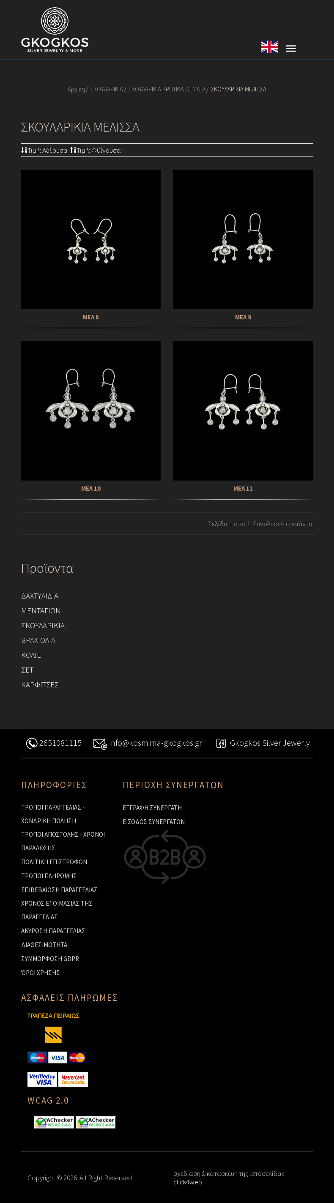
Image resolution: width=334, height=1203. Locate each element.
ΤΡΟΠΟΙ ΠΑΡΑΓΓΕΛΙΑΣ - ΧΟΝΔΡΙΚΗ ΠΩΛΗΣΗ (53, 814)
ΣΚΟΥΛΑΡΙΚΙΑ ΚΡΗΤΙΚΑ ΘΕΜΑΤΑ (166, 89)
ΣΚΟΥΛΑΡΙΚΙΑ (106, 89)
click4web (187, 1182)
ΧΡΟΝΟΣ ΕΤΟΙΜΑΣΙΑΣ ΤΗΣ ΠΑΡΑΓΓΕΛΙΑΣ (57, 910)
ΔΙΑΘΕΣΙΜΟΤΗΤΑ (44, 945)
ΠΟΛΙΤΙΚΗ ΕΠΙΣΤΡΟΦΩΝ (54, 862)
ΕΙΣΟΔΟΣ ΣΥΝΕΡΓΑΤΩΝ (154, 822)
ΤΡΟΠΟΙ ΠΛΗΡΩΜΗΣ (49, 876)
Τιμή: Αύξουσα (44, 150)
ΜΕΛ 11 (243, 488)
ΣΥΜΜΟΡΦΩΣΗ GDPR (50, 959)
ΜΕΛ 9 (243, 317)
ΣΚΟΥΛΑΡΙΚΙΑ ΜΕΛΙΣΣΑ (238, 89)
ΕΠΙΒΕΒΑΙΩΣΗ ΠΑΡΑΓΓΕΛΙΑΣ (59, 890)
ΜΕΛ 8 (91, 317)
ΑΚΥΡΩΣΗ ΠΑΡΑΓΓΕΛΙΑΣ (53, 931)
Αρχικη (76, 89)
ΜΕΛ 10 (91, 488)
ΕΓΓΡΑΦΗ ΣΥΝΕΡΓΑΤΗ (152, 808)
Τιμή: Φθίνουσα (95, 150)
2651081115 (53, 743)
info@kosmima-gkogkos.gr (147, 743)
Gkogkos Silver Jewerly (262, 743)
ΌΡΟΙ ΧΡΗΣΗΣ (40, 973)
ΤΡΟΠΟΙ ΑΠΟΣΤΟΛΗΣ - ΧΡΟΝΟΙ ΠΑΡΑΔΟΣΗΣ (63, 841)
